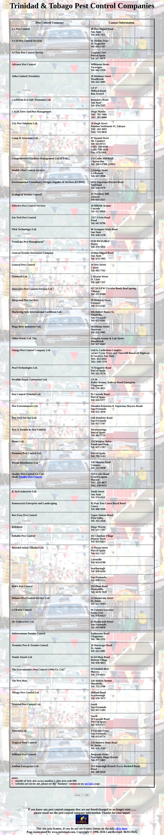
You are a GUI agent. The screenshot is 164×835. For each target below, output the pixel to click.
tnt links (89, 783)
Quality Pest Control (30, 476)
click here (121, 828)
